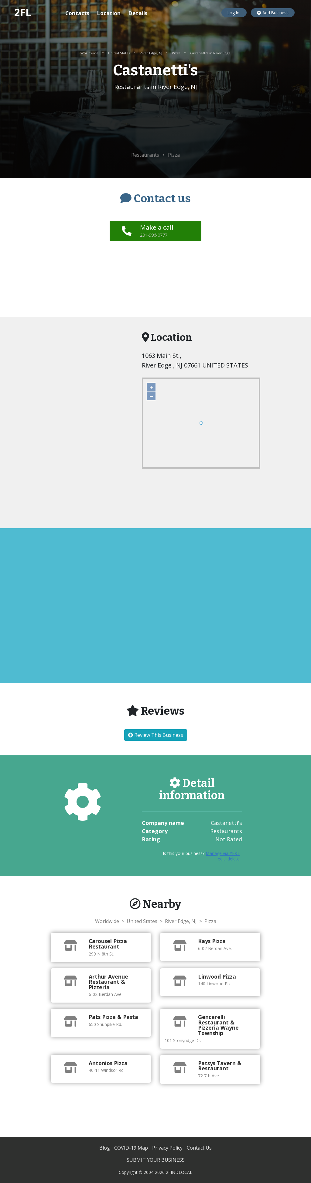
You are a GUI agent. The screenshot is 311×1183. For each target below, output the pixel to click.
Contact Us (199, 1147)
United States (119, 53)
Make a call (157, 230)
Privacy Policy (168, 1147)
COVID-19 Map (131, 1147)
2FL (22, 12)
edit (222, 859)
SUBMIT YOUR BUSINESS (156, 1160)
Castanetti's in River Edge (210, 53)
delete (233, 859)
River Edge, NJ (151, 53)
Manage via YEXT (223, 853)
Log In (234, 12)
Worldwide (89, 53)
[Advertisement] (155, 121)
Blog (105, 1147)
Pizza (176, 53)
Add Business (273, 12)
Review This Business (155, 735)
